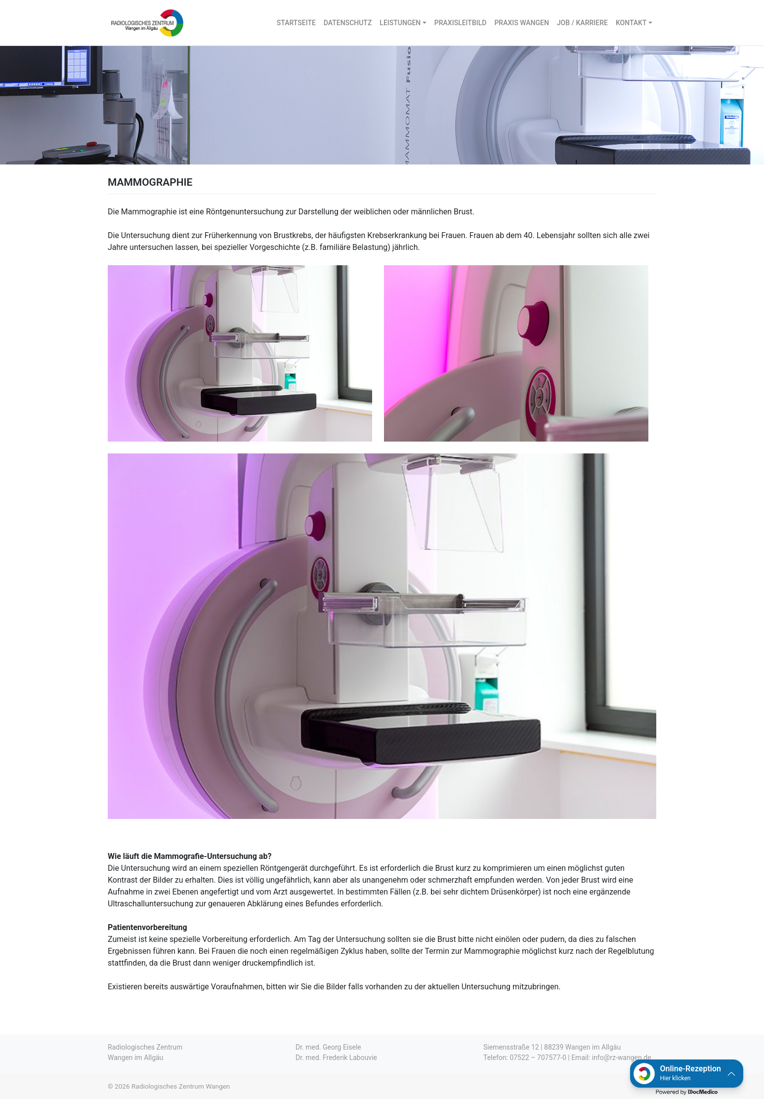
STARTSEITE (296, 23)
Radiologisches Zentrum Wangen (180, 1086)
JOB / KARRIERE (582, 23)
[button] (686, 1073)
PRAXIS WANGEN (521, 23)
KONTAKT (631, 23)
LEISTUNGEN (400, 23)
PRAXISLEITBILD (460, 23)
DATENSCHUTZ (348, 23)
